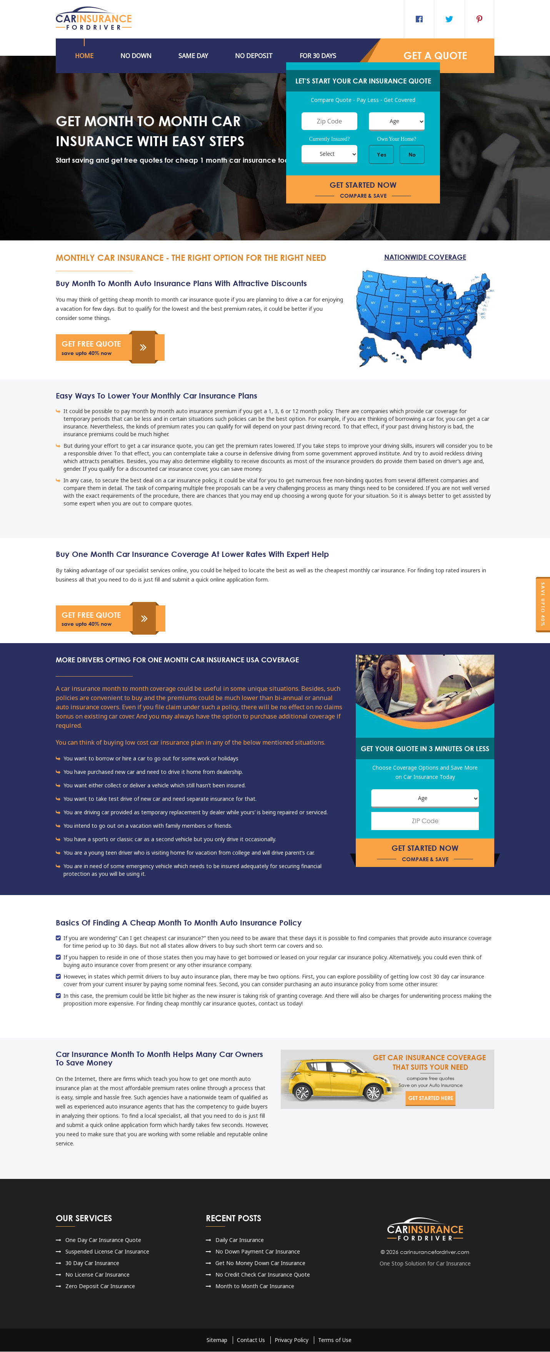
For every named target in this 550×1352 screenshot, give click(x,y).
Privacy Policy (291, 1340)
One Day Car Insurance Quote (103, 1240)
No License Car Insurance (97, 1275)
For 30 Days (318, 56)
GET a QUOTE (435, 56)
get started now (363, 190)
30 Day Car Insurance (92, 1263)
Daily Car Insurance (239, 1240)
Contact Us (251, 1340)
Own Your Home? (397, 139)
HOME (84, 56)
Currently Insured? (329, 139)
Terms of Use (335, 1340)
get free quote (110, 347)
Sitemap (217, 1340)
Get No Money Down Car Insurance (260, 1263)
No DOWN (136, 56)
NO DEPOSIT (254, 56)
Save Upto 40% (543, 604)
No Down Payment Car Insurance (257, 1251)
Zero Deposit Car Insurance (100, 1286)
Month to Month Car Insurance (254, 1286)
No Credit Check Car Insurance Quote (262, 1275)
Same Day (193, 56)
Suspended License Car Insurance (107, 1251)
